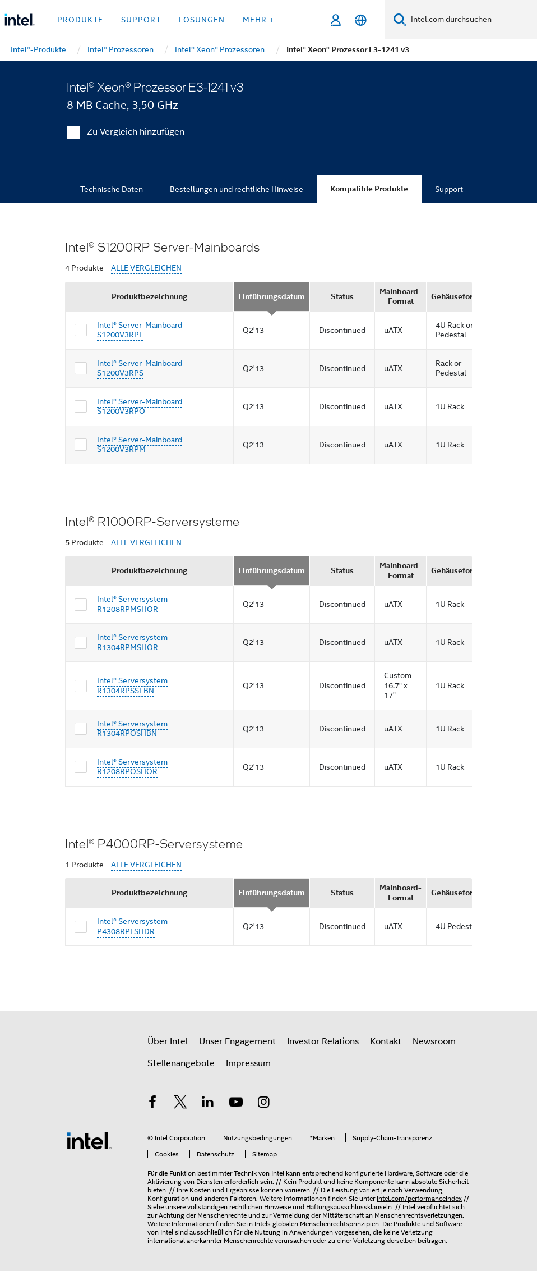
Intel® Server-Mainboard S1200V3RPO (139, 406)
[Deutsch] (360, 20)
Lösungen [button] (202, 20)
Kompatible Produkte (369, 189)
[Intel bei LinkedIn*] (207, 1104)
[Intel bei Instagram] (263, 1104)
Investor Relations (323, 1041)
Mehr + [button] (258, 20)
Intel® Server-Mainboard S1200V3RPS (139, 368)
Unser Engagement (237, 1041)
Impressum (248, 1063)
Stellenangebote (181, 1063)
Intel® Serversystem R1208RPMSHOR (132, 604)
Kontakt (385, 1041)
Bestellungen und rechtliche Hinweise (236, 189)
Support (449, 189)
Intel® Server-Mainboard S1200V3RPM (139, 445)
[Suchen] (400, 19)
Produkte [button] (80, 20)
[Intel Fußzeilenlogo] (89, 1140)
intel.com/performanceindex (419, 1198)
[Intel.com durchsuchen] (471, 19)
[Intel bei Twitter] (180, 1104)
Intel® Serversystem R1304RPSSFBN (132, 685)
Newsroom (434, 1041)
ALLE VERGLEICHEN (146, 268)
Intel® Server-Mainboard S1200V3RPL (139, 330)
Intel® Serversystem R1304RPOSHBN (132, 729)
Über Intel (167, 1041)
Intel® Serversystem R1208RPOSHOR (132, 767)
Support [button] (141, 20)
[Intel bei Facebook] (152, 1104)
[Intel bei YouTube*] (236, 1104)
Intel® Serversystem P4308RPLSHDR (132, 926)
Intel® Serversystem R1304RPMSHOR (132, 642)
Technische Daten (111, 189)
